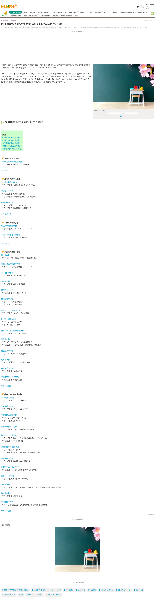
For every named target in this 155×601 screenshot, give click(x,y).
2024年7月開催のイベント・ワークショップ (47, 590)
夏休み (77, 15)
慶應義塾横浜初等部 (9, 427)
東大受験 (32, 12)
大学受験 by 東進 (15, 12)
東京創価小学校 (7, 299)
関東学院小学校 (7, 406)
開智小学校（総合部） (9, 182)
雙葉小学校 (5, 339)
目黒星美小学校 (7, 368)
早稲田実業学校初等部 (10, 377)
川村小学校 (5, 255)
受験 (21, 595)
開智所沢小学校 (7, 191)
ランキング (55, 15)
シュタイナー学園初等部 (10, 447)
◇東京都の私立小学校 (11, 146)
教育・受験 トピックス (54, 595)
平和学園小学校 (7, 502)
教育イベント (139, 590)
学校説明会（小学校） (124, 590)
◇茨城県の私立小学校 (11, 137)
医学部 (25, 12)
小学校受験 (98, 12)
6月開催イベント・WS (142, 12)
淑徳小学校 (5, 281)
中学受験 (89, 12)
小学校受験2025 (9, 595)
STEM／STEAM (45, 15)
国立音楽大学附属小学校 (10, 264)
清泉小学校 (5, 484)
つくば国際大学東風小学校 (11, 162)
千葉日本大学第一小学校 (10, 235)
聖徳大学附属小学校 (9, 226)
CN (142, 7)
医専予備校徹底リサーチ (44, 12)
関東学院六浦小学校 (9, 415)
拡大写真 (125, 116)
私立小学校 (81, 590)
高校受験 (82, 12)
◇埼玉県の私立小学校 (11, 140)
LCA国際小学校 (7, 397)
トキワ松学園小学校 (8, 319)
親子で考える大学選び (70, 12)
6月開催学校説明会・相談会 (127, 12)
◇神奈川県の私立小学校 (12, 149)
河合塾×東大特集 (57, 12)
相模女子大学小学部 (9, 435)
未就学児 (93, 590)
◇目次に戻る (6, 170)
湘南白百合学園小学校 (10, 467)
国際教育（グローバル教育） (31, 15)
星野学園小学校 (7, 202)
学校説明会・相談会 (107, 590)
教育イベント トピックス (35, 595)
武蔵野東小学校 (7, 351)
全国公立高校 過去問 (15, 15)
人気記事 (114, 12)
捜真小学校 (5, 493)
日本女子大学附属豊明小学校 (12, 330)
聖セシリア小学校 (7, 476)
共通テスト (106, 12)
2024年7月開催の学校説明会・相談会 (16, 590)
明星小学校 (5, 360)
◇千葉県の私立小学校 (11, 143)
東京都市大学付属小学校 (10, 310)
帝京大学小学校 (7, 290)
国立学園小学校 (7, 273)
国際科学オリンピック (66, 15)
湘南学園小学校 (7, 458)
